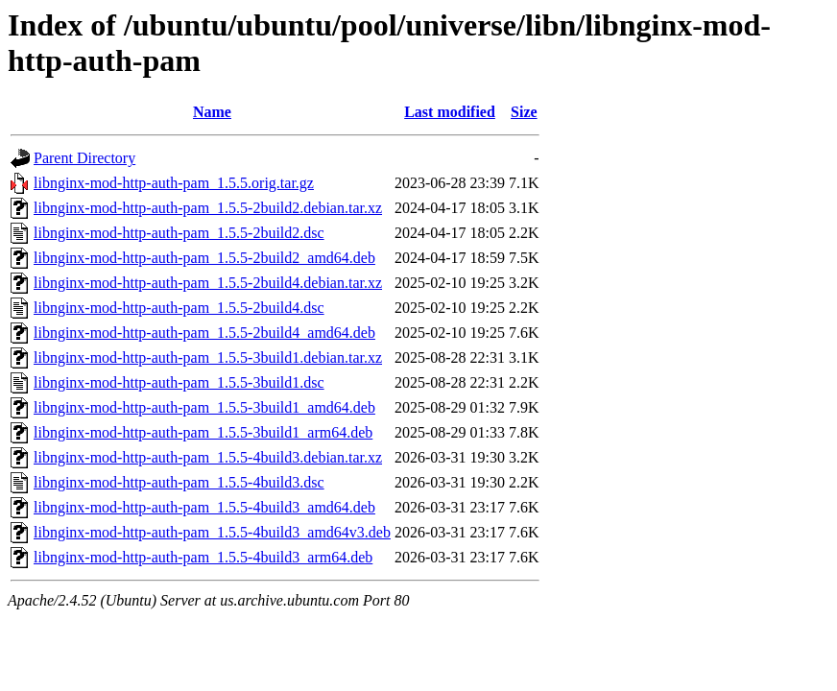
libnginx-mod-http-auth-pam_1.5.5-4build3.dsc (179, 482)
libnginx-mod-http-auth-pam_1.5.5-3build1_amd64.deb (204, 407)
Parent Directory (84, 158)
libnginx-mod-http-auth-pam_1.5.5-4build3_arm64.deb (203, 557)
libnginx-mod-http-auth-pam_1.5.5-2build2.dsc (179, 233)
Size (524, 112)
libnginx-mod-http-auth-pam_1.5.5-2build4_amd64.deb (204, 332)
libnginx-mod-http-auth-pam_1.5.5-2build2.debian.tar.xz (208, 208)
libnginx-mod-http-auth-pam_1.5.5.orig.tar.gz (174, 183)
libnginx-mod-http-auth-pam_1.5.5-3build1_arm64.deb (203, 432)
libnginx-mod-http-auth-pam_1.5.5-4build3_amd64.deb (204, 507)
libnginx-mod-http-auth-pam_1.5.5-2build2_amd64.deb (204, 258)
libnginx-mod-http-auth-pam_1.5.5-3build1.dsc (179, 382)
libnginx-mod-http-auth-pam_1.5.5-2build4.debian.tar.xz (208, 282)
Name (212, 112)
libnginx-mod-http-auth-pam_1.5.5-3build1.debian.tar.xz (208, 357)
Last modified (449, 112)
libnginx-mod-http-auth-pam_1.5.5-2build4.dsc (179, 307)
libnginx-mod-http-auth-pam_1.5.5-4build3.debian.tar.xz (208, 457)
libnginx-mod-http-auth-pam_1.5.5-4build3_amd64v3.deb (212, 532)
